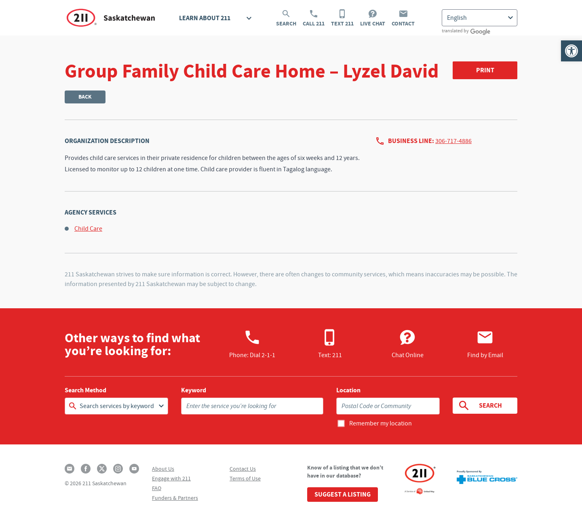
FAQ (156, 488)
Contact (403, 18)
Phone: (252, 343)
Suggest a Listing (342, 494)
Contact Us (243, 468)
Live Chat (372, 18)
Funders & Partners (175, 497)
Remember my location (380, 423)
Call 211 (314, 18)
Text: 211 (330, 343)
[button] (571, 50)
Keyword (193, 390)
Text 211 (342, 18)
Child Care (88, 229)
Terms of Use (245, 478)
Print (485, 70)
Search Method (85, 390)
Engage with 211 (171, 478)
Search (286, 18)
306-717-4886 (453, 141)
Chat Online (408, 343)
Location (348, 390)
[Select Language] (479, 17)
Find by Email (485, 343)
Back (85, 97)
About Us (163, 468)
